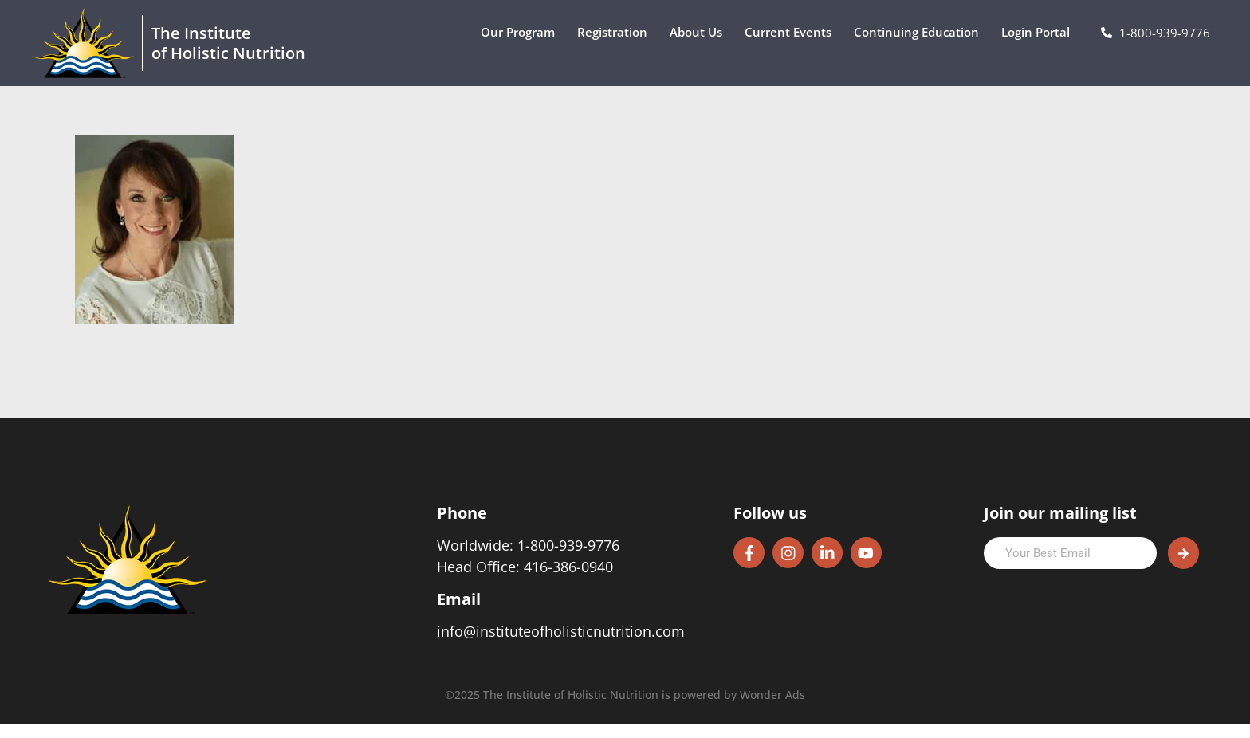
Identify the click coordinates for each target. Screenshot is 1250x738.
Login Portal (1039, 32)
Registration (616, 32)
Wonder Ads (772, 708)
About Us (700, 32)
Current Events (792, 32)
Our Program (522, 32)
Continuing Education (920, 32)
